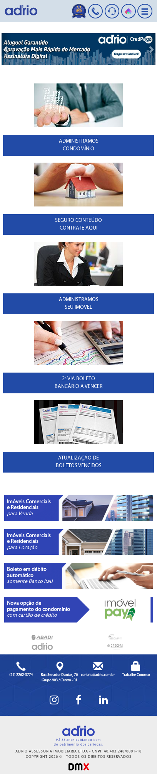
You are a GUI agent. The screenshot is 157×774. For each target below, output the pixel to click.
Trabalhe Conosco (136, 675)
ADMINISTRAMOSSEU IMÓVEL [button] (79, 303)
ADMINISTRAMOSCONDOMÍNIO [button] (79, 145)
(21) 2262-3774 (21, 675)
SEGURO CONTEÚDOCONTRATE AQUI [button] (78, 224)
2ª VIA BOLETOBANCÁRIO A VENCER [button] (79, 382)
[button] (6, 49)
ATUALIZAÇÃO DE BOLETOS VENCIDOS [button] (79, 462)
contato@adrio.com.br (98, 675)
